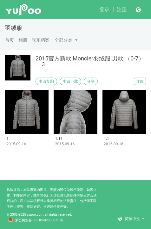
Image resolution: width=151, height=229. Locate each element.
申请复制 (46, 81)
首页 (9, 40)
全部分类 (63, 40)
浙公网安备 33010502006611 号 (35, 220)
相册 (22, 40)
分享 (91, 81)
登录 (104, 9)
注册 (122, 9)
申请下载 (70, 81)
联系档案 (40, 40)
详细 (140, 81)
